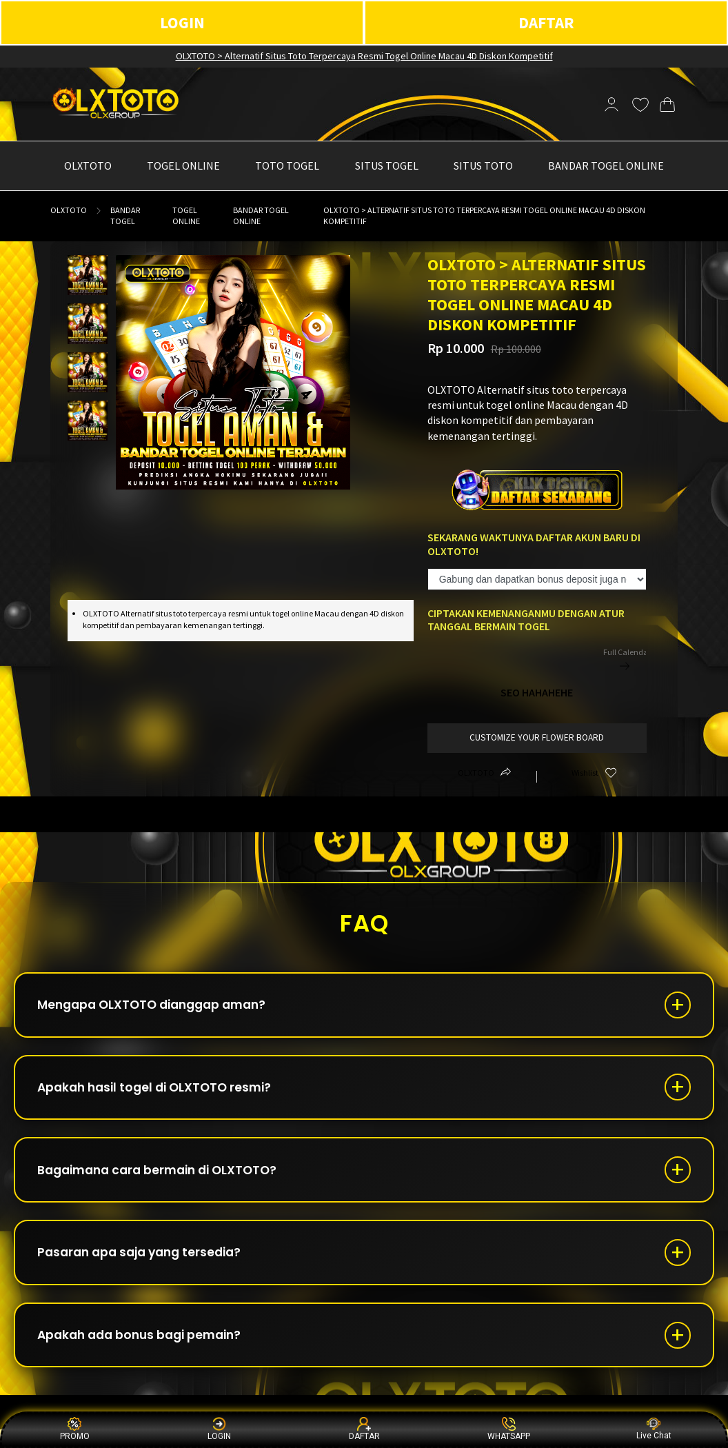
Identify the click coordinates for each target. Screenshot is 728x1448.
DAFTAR (546, 22)
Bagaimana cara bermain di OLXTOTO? (165, 1178)
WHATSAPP (508, 1429)
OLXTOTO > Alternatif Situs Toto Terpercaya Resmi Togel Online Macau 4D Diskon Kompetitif (364, 56)
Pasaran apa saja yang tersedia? (146, 1265)
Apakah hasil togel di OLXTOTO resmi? (161, 1092)
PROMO (75, 1429)
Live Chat (653, 1429)
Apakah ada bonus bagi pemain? (146, 1351)
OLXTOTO (68, 210)
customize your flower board (536, 737)
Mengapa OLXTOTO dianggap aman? (160, 1006)
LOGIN (182, 22)
